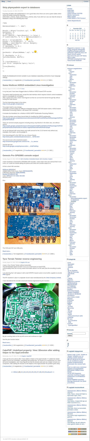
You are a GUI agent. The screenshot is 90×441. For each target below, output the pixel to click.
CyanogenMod (72, 325)
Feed (9, 1)
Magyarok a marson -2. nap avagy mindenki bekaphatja (76, 48)
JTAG (69, 305)
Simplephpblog (72, 283)
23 (27, 372)
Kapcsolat (70, 10)
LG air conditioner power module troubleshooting (75, 361)
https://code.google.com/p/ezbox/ (13, 104)
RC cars (27, 262)
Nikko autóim (71, 16)
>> (53, 372)
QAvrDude (71, 273)
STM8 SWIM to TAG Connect (76, 18)
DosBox (69, 289)
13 (75, 35)
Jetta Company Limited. (53, 277)
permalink (37, 80)
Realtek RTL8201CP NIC (10, 174)
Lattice (69, 313)
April (71, 103)
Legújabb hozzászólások (75, 387)
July (71, 76)
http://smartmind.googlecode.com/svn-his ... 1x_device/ (20, 141)
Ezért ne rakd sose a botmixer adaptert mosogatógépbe (76, 368)
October (72, 93)
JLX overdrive (72, 320)
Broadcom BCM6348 (74, 294)
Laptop (70, 278)
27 (37, 372)
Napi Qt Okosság (73, 272)
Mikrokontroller (72, 284)
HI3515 (11, 169)
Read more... (7, 251)
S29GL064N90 (20, 172)
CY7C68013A (71, 286)
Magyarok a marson (73, 281)
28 (40, 372)
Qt (68, 269)
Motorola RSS (71, 288)
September (73, 75)
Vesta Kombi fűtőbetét (74, 60)
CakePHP (28, 356)
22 (24, 372)
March (72, 79)
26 (35, 372)
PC (68, 277)
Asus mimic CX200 (73, 297)
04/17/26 (77, 40)
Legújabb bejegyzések (75, 351)
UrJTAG (70, 306)
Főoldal (69, 9)
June (71, 114)
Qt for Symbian (25, 159)
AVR (68, 275)
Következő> (49, 372)
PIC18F (70, 311)
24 (29, 372)
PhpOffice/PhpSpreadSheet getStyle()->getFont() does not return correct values (77, 52)
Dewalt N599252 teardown (75, 379)
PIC (69, 309)
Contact (86, 1)
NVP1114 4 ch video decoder (16, 176)
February (72, 86)
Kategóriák (71, 259)
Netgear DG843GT (73, 292)
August (72, 71)
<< (12, 372)
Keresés (70, 330)
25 (32, 372)
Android (70, 267)
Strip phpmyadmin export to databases (79, 199)
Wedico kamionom (73, 15)
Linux (22, 88)
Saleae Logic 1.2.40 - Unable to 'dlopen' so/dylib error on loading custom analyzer (77, 356)
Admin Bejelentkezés (74, 21)
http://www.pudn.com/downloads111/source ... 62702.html (21, 137)
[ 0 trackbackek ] (28, 80)
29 (43, 372)
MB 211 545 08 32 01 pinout (76, 359)
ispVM (70, 314)
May (71, 78)
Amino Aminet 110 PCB (74, 13)
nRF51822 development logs (76, 59)
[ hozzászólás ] (7, 80)
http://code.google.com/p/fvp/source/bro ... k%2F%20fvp (20, 146)
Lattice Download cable (75, 316)
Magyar (69, 303)
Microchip (70, 308)
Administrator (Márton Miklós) (77, 391)
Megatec (70, 298)
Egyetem (70, 280)
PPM (4, 274)
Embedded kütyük (34, 159)
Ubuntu (70, 266)
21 (22, 372)
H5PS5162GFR (27, 171)
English (50, 159)
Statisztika (70, 12)
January (72, 89)
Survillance (71, 295)
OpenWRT (71, 264)
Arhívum (70, 65)
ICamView (70, 300)
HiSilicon (5, 169)
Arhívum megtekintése (74, 68)
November (73, 82)
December (73, 92)
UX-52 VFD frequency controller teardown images (76, 374)
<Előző (15, 372)
